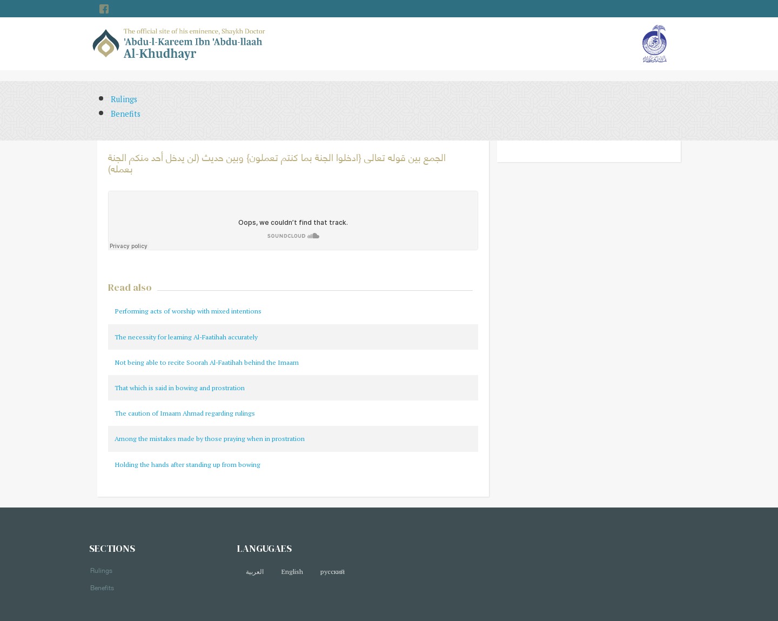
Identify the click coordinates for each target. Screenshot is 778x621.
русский (332, 571)
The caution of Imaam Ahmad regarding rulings (185, 413)
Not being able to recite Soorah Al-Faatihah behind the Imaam (207, 362)
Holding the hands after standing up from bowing (187, 464)
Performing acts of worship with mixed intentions (188, 311)
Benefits (125, 114)
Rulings (124, 99)
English (292, 571)
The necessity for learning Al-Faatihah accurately (186, 337)
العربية (255, 571)
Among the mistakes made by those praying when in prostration (210, 438)
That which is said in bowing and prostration (180, 387)
